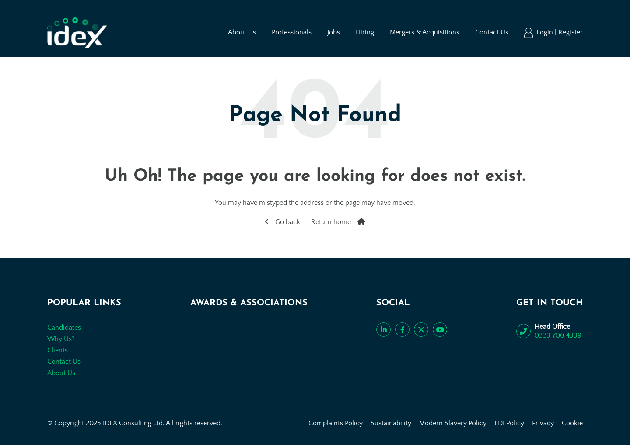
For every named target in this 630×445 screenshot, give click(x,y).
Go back (286, 222)
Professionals (292, 32)
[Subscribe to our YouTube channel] (440, 329)
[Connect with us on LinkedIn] (383, 329)
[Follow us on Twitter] (421, 329)
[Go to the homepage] (77, 32)
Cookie (572, 423)
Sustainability (391, 423)
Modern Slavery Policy (452, 423)
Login (545, 32)
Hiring (365, 32)
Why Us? (61, 339)
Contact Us (491, 32)
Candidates (64, 327)
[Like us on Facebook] (402, 329)
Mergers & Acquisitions (424, 32)
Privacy (543, 423)
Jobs (333, 32)
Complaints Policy (335, 423)
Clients (57, 350)
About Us (242, 32)
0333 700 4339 (558, 335)
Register (570, 32)
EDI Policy (509, 423)
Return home (331, 222)
